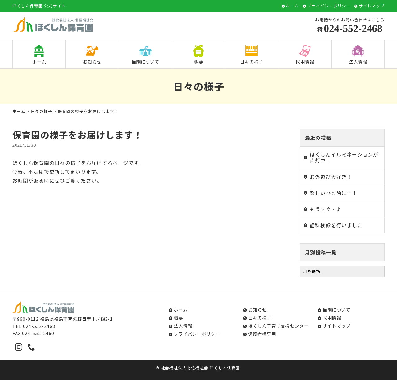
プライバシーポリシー (328, 6)
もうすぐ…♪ (325, 209)
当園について (145, 55)
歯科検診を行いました (336, 225)
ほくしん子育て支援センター (278, 325)
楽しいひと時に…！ (333, 193)
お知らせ (92, 55)
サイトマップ (372, 6)
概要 (198, 55)
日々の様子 (251, 55)
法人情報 (358, 55)
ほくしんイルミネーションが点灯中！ (344, 157)
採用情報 (305, 55)
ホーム (292, 6)
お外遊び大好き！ (331, 176)
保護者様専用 (262, 333)
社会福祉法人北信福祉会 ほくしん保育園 (200, 368)
